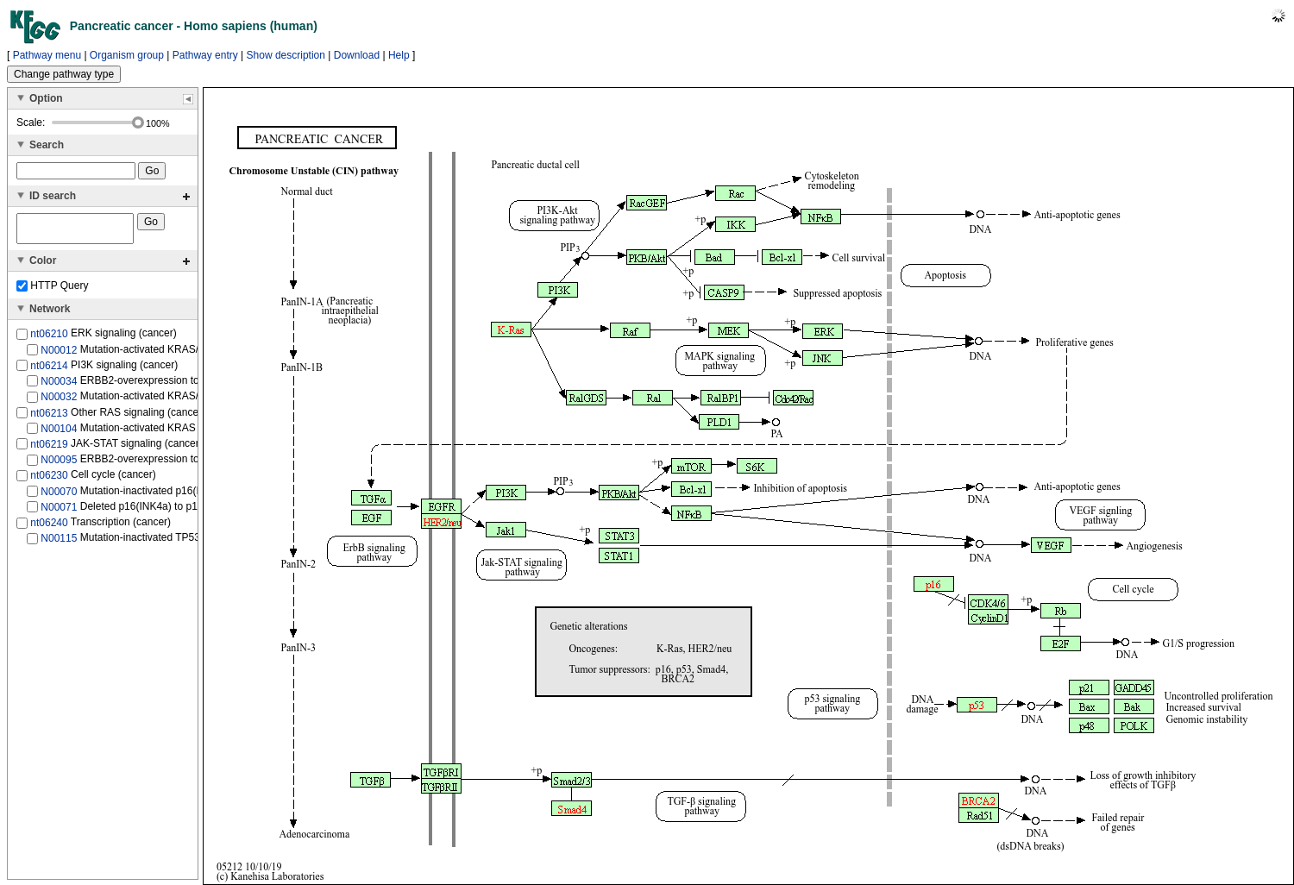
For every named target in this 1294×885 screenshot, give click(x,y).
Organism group (127, 55)
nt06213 (48, 417)
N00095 (59, 465)
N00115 (59, 543)
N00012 (59, 354)
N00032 (59, 402)
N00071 (59, 512)
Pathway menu (47, 55)
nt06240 (48, 528)
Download (357, 55)
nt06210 (48, 339)
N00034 (59, 386)
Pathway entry (205, 55)
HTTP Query (52, 291)
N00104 (59, 434)
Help (399, 55)
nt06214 (48, 371)
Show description (286, 55)
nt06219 (48, 449)
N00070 (59, 497)
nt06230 (48, 480)
